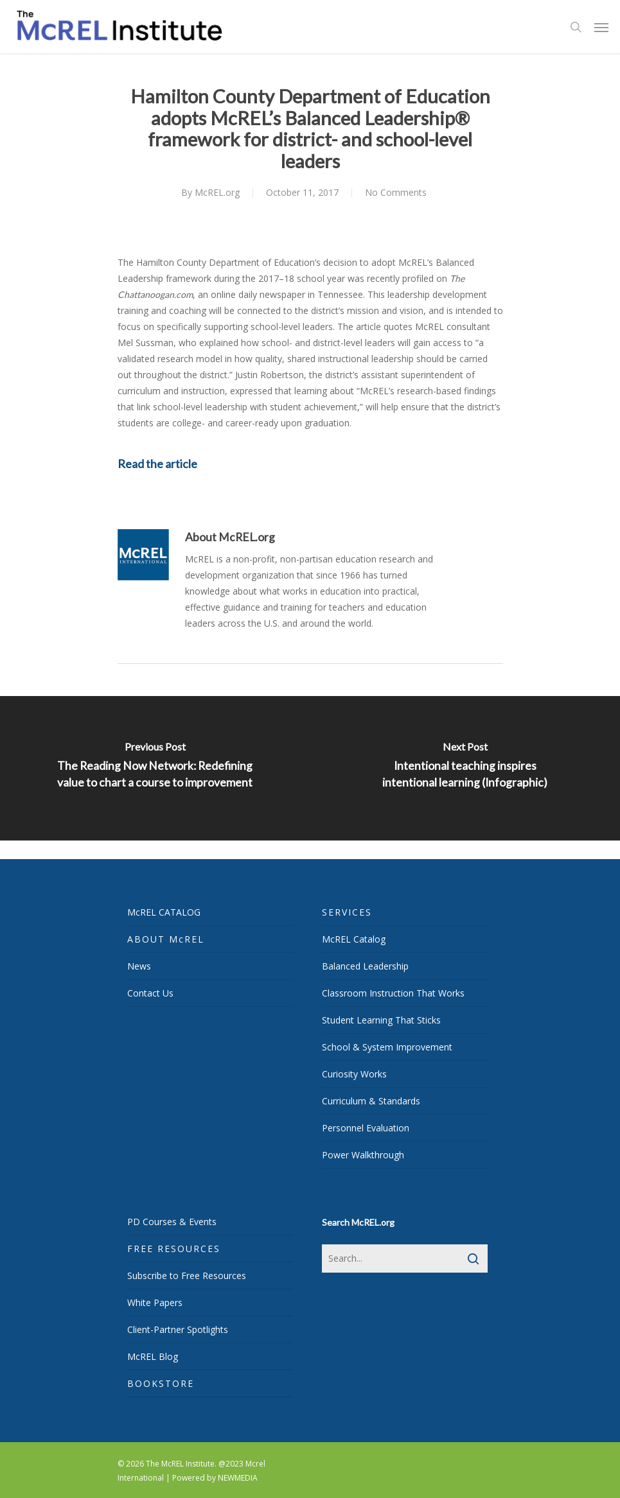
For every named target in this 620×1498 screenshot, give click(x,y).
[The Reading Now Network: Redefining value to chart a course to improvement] (155, 768)
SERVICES (347, 912)
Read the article (157, 464)
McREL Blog (152, 1356)
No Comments (396, 192)
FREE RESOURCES (173, 1248)
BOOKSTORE (160, 1383)
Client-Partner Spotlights (177, 1329)
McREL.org (217, 192)
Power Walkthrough (363, 1155)
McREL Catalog (353, 939)
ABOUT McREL (165, 939)
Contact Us (150, 993)
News (139, 966)
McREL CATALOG (163, 912)
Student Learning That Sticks (381, 1020)
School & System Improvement (387, 1047)
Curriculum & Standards (371, 1101)
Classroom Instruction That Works (393, 993)
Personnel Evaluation (365, 1128)
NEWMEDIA (238, 1477)
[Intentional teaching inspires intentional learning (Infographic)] (465, 768)
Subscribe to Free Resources (186, 1275)
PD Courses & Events (172, 1221)
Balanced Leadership (365, 966)
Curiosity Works (354, 1074)
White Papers (154, 1302)
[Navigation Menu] (601, 27)
